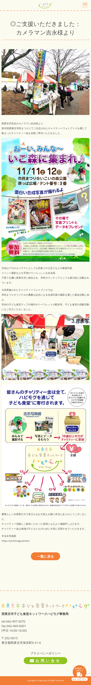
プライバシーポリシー (45, 653)
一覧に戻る (45, 556)
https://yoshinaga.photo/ (16, 540)
